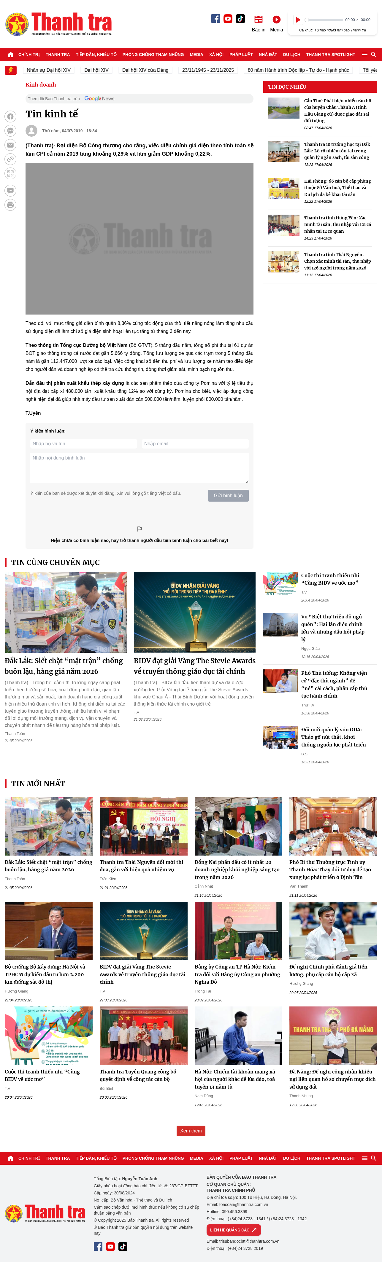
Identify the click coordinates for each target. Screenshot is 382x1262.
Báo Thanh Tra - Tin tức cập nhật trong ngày (58, 24)
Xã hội (216, 54)
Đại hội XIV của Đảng (150, 70)
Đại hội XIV (101, 70)
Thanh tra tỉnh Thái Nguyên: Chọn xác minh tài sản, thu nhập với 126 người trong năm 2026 (337, 261)
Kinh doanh (41, 84)
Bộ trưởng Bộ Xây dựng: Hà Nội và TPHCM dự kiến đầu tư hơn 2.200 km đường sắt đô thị (45, 974)
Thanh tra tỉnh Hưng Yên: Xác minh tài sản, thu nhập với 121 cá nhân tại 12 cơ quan (337, 224)
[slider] (324, 20)
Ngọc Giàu (310, 648)
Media (196, 54)
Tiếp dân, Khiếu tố (96, 54)
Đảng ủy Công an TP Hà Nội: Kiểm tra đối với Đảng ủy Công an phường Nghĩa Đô (237, 974)
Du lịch (291, 54)
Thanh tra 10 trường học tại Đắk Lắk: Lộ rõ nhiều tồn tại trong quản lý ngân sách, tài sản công (337, 151)
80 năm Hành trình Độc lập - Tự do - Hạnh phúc (303, 70)
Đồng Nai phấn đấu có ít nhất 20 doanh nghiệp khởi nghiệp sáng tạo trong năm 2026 (237, 869)
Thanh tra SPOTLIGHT (330, 54)
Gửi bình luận (228, 495)
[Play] (298, 20)
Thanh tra (58, 54)
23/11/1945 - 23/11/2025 (213, 70)
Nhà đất (268, 54)
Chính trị (29, 54)
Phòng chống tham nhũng (153, 54)
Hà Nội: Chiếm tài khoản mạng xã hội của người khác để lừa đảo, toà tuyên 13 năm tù (235, 1079)
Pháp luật (241, 54)
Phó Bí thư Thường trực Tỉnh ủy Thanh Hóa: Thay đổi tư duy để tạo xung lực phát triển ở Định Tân (330, 869)
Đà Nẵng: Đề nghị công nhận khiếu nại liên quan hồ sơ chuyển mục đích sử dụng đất (332, 1079)
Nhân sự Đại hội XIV (53, 70)
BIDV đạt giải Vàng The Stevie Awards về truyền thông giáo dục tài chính (143, 974)
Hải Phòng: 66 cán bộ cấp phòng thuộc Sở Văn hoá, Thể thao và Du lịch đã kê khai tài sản (337, 187)
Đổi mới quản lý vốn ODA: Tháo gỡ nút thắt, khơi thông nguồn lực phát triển (333, 737)
